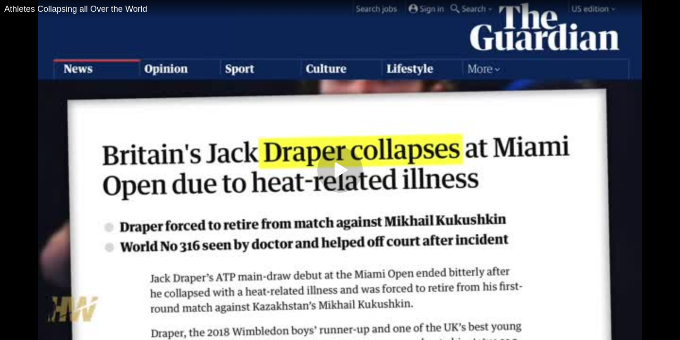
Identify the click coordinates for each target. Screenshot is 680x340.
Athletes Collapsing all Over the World (75, 9)
